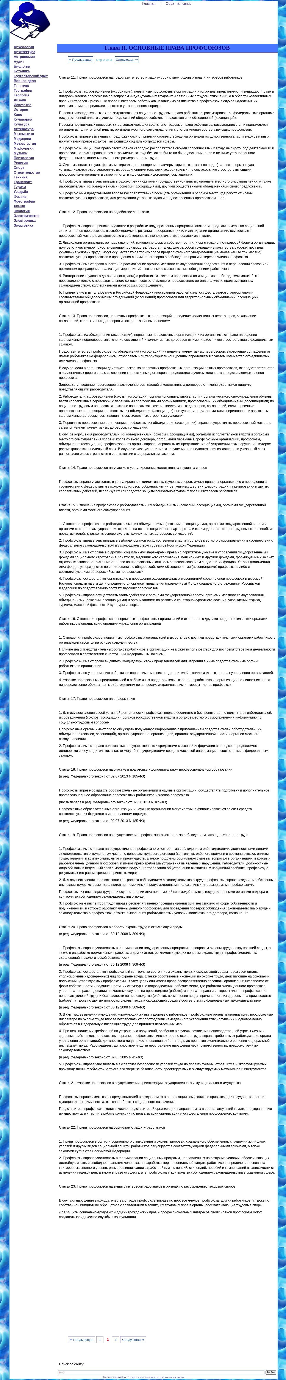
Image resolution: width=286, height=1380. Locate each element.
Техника (20, 177)
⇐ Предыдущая (80, 59)
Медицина (22, 139)
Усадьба (21, 192)
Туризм (20, 187)
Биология (22, 66)
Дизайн (20, 100)
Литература (24, 129)
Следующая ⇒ (127, 59)
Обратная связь (178, 3)
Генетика (21, 86)
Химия (19, 206)
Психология (24, 158)
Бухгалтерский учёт (31, 76)
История (21, 110)
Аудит (19, 62)
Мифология (24, 148)
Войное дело (25, 81)
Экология (22, 211)
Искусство (22, 105)
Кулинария (23, 119)
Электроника (25, 220)
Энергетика (23, 225)
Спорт (19, 167)
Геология (21, 95)
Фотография (24, 201)
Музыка (20, 153)
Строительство (27, 172)
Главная (148, 3)
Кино (18, 114)
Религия (21, 163)
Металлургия (25, 143)
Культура (22, 124)
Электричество (26, 216)
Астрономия (24, 57)
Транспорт (23, 182)
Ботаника (22, 71)
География (23, 90)
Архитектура (24, 52)
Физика (20, 196)
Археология (24, 47)
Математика (24, 134)
